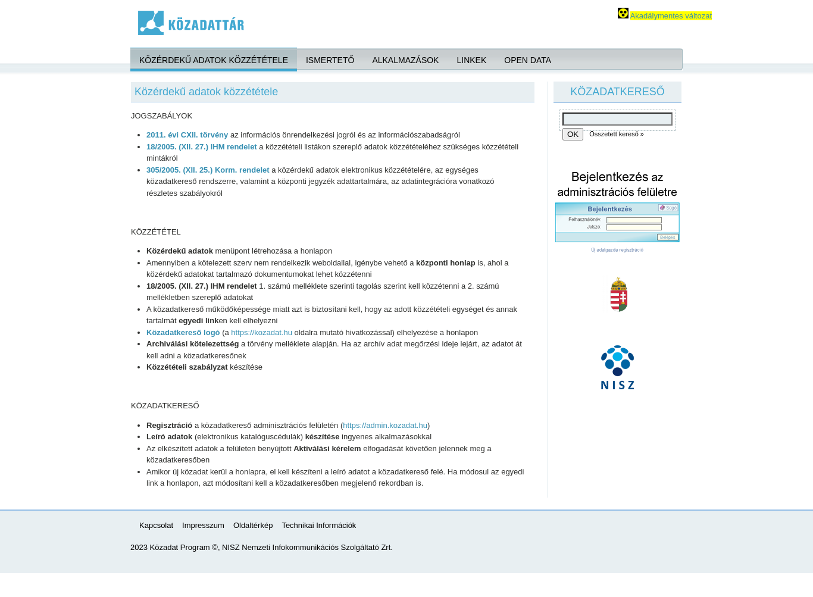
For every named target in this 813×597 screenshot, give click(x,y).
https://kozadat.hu (261, 332)
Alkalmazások (405, 60)
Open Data (527, 60)
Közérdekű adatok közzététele (213, 60)
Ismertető (330, 60)
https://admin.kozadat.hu (385, 425)
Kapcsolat (156, 525)
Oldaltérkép (253, 525)
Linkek (471, 60)
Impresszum (203, 525)
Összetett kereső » (616, 133)
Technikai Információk (319, 525)
